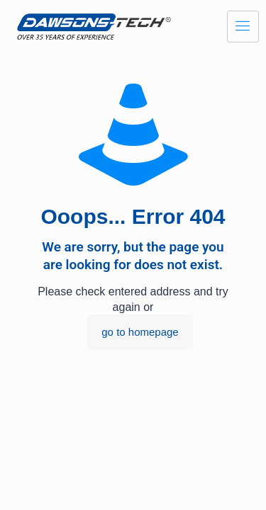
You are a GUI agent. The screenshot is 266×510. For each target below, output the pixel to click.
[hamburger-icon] (243, 26)
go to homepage (139, 332)
